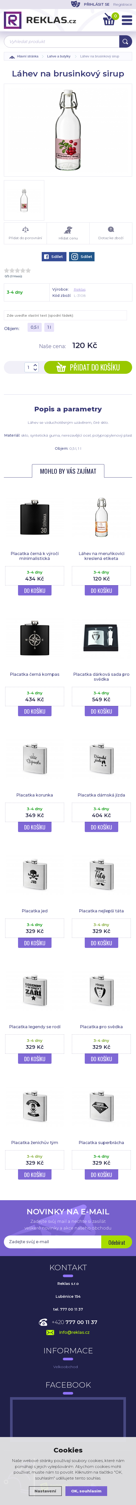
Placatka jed (35, 911)
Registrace (122, 4)
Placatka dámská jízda (101, 795)
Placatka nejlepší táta (101, 911)
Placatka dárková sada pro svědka (101, 677)
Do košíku (34, 590)
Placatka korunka (34, 795)
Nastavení (45, 1491)
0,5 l (35, 327)
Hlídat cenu (68, 233)
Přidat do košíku (88, 367)
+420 (74, 1322)
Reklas (80, 289)
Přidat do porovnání (25, 233)
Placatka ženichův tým (34, 1142)
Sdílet (53, 256)
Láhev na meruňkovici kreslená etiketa (101, 556)
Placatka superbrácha (101, 1142)
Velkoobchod (65, 1366)
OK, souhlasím (86, 1491)
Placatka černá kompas (35, 674)
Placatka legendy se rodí (35, 1026)
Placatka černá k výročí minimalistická (35, 556)
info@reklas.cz (74, 1332)
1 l (49, 327)
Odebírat (116, 1242)
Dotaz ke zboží (111, 233)
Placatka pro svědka (101, 1026)
